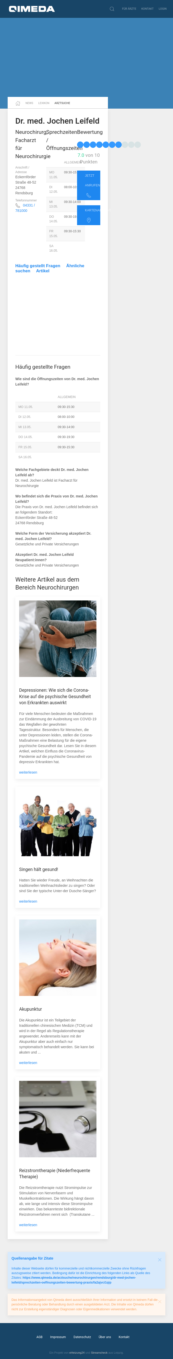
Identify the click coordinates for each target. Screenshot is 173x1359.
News (29, 103)
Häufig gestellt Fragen (37, 265)
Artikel (42, 270)
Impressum (58, 1337)
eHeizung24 (77, 1352)
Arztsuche (62, 103)
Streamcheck (99, 1352)
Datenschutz (82, 1337)
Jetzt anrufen (92, 186)
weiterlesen (28, 772)
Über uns (105, 1337)
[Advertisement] (86, 57)
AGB (39, 1337)
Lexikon (44, 103)
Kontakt (147, 8)
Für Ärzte (129, 8)
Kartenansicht (92, 216)
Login (163, 8)
